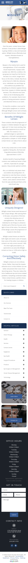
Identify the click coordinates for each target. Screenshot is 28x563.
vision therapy (8, 335)
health (5, 339)
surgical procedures (9, 360)
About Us (6, 298)
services (6, 343)
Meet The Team (8, 308)
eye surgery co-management (12, 369)
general (6, 330)
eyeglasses (7, 352)
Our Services (7, 303)
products (6, 364)
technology (7, 377)
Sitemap (22, 558)
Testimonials (7, 313)
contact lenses (8, 347)
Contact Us (7, 319)
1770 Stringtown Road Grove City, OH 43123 (14, 531)
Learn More (14, 396)
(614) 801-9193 (14, 541)
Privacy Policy (14, 558)
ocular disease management (12, 373)
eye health (7, 356)
